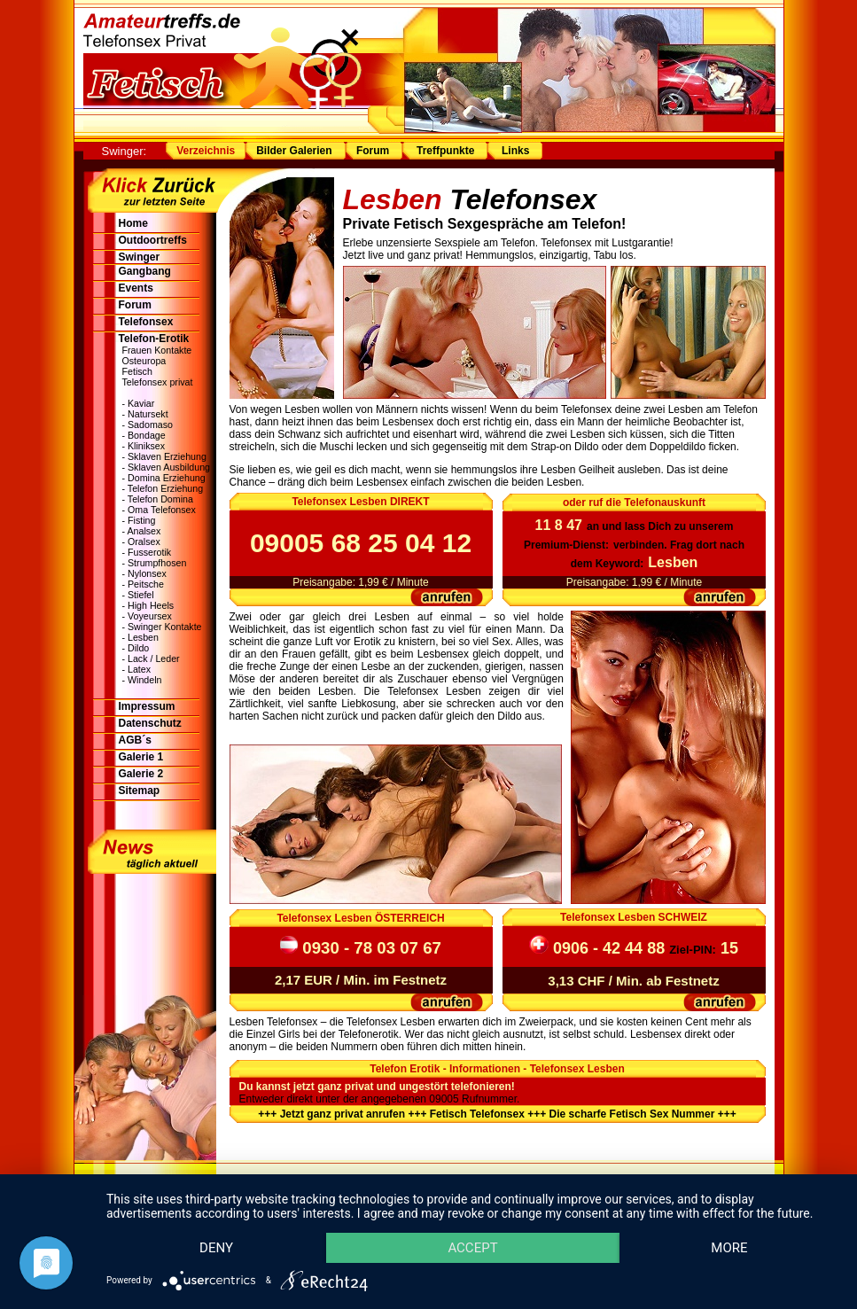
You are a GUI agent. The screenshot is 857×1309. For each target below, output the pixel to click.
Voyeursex (150, 616)
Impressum (147, 706)
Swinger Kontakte (165, 626)
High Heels (151, 605)
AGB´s (135, 740)
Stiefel (141, 594)
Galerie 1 (141, 757)
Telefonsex (146, 322)
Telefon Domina (160, 499)
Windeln (145, 679)
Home (133, 223)
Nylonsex (147, 573)
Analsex (143, 531)
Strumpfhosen (157, 562)
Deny (216, 1248)
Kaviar (141, 403)
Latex (139, 669)
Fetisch (137, 371)
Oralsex (144, 541)
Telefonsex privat (157, 382)
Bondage (147, 435)
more (729, 1248)
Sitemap (139, 790)
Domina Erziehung (167, 477)
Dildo (138, 648)
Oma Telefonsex (162, 509)
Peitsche (146, 584)
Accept (472, 1248)
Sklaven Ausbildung (169, 467)
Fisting (141, 520)
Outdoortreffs (153, 240)
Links (514, 150)
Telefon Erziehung (165, 488)
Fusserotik (149, 552)
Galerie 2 (141, 773)
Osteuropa (144, 360)
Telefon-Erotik (154, 338)
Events (136, 288)
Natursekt (148, 414)
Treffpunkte (445, 150)
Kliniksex (146, 445)
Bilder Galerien (293, 150)
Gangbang (145, 271)
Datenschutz (150, 723)
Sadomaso (150, 424)
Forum (372, 150)
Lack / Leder (154, 658)
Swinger (139, 257)
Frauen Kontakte (157, 350)
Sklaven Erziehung (167, 456)
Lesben (143, 637)
